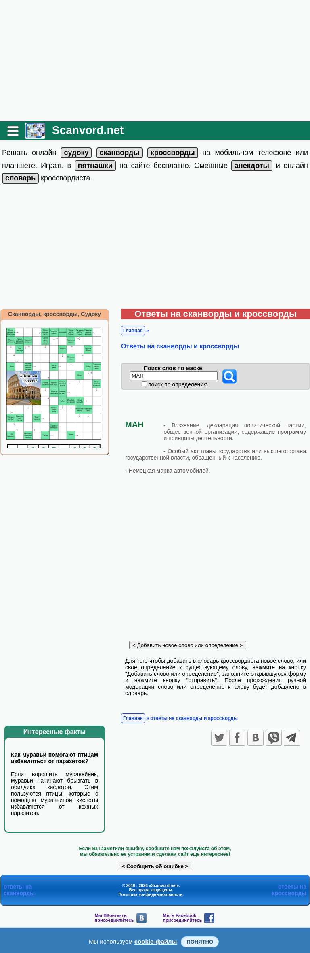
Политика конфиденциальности (150, 894)
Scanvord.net (88, 130)
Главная (133, 330)
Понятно (199, 942)
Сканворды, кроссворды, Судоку (54, 314)
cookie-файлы (155, 941)
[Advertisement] (155, 60)
